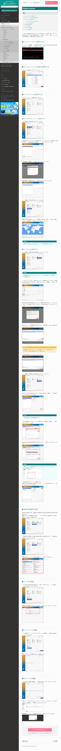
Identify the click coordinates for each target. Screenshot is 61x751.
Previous (25, 741)
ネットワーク (4, 19)
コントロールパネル (5, 15)
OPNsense (5, 56)
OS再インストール (5, 23)
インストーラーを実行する (8, 41)
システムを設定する (30, 22)
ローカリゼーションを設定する (32, 21)
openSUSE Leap (6, 54)
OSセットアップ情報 (5, 21)
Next (55, 741)
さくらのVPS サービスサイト (10, 10)
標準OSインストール (6, 25)
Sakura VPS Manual (9, 3)
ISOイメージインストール (6, 27)
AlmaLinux (5, 30)
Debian (4, 37)
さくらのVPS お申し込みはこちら (8, 115)
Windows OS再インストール (7, 61)
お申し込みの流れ (41, 733)
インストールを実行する (7, 44)
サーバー (3, 17)
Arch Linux (5, 34)
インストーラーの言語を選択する (31, 17)
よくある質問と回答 (5, 80)
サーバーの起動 (6, 51)
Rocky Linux (5, 58)
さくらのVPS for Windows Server (7, 100)
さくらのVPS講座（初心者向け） (7, 86)
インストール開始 (6, 49)
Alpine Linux (5, 32)
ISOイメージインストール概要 (8, 29)
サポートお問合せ (4, 84)
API (2, 75)
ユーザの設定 (27, 26)
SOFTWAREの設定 (7, 46)
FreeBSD (4, 53)
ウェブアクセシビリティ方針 (7, 91)
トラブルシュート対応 (5, 82)
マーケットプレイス (5, 70)
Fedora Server (5, 39)
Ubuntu (4, 60)
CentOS (4, 36)
